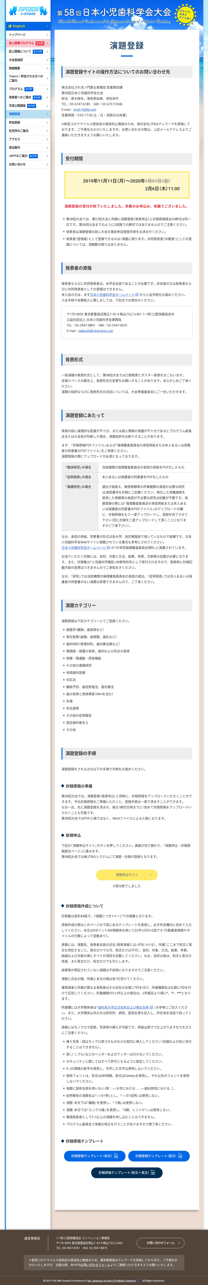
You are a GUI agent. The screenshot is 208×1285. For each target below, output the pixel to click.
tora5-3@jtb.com (84, 110)
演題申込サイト (127, 875)
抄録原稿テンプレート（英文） (156, 1156)
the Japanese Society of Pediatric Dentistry (112, 1280)
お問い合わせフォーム (160, 1243)
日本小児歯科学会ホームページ (112, 295)
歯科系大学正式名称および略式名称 (123, 1007)
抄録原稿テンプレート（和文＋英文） (124, 1173)
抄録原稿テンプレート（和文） (91, 1156)
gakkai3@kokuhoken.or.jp (96, 331)
